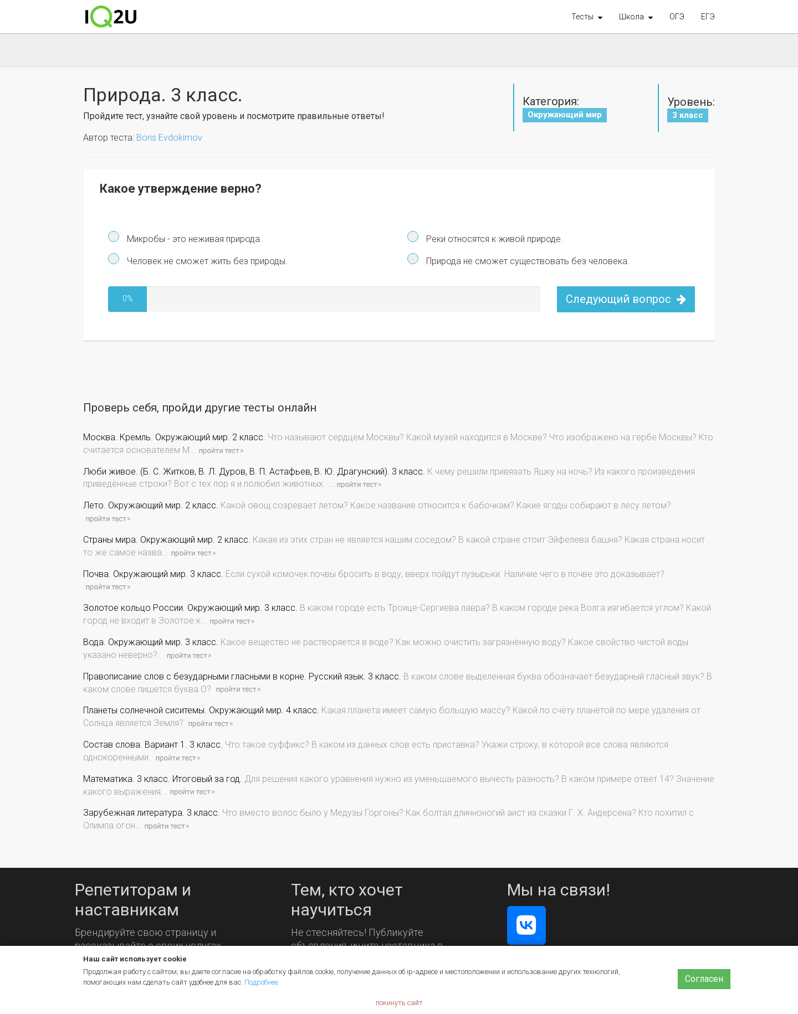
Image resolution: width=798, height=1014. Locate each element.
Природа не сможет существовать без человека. (527, 261)
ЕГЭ (708, 16)
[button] (587, 16)
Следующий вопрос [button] (626, 299)
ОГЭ (676, 16)
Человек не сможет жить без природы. (206, 261)
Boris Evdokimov (169, 137)
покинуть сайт (399, 1002)
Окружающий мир (565, 115)
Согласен (704, 979)
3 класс (687, 115)
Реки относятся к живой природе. (493, 239)
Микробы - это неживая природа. (193, 239)
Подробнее (261, 982)
